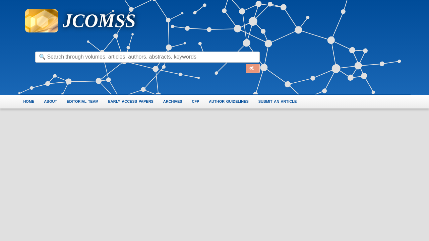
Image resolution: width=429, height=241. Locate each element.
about (50, 101)
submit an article (280, 101)
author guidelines (231, 101)
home (28, 101)
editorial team (83, 101)
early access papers (132, 101)
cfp (197, 101)
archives (174, 101)
